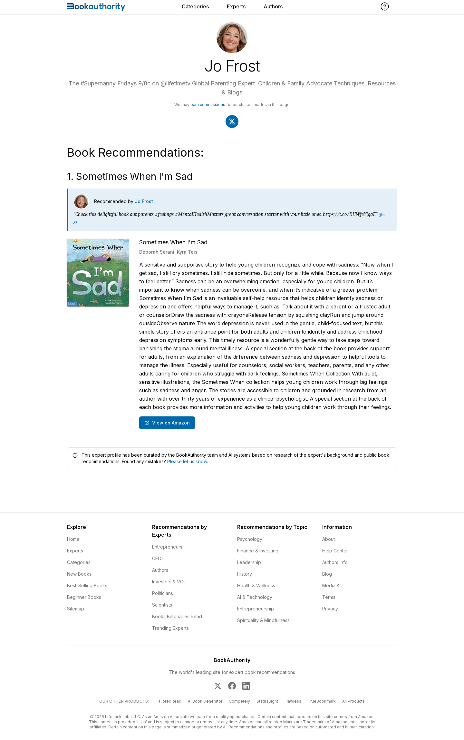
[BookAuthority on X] (218, 686)
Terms (328, 597)
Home (73, 539)
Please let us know (187, 461)
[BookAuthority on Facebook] (232, 686)
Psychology (249, 539)
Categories (195, 6)
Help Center (335, 550)
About (328, 539)
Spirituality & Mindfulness (263, 620)
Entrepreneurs (167, 547)
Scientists (162, 605)
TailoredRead (168, 701)
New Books (79, 574)
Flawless (293, 701)
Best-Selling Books (87, 585)
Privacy (330, 608)
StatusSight (267, 701)
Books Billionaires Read (177, 616)
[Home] (96, 7)
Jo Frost (144, 201)
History (244, 574)
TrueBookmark (322, 701)
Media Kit (332, 585)
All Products (353, 701)
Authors (273, 6)
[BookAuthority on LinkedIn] (246, 686)
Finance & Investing (257, 550)
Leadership (249, 562)
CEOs (158, 558)
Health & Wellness (256, 585)
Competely (239, 701)
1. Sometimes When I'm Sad (130, 176)
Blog (327, 574)
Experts (236, 6)
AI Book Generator (205, 701)
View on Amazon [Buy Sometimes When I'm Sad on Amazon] (167, 422)
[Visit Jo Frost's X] (232, 121)
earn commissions (207, 104)
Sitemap (75, 608)
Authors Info (335, 562)
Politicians (162, 593)
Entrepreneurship (255, 608)
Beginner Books (84, 597)
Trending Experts (170, 628)
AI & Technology (254, 597)
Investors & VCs (169, 581)
